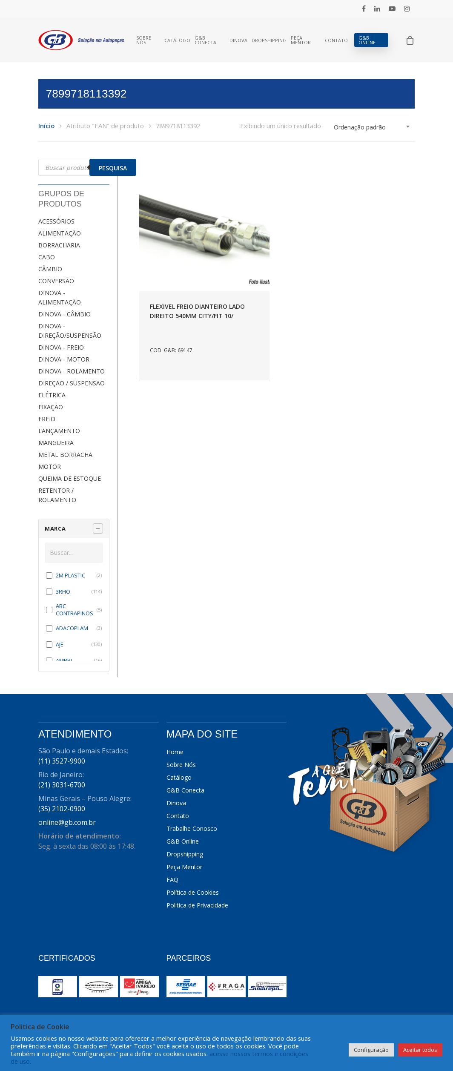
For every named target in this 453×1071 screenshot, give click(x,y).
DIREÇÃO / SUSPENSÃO (71, 383)
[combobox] (372, 127)
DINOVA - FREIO (61, 347)
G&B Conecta (205, 40)
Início (46, 125)
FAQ (172, 880)
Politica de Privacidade (197, 905)
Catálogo (177, 40)
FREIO (46, 419)
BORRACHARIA (59, 245)
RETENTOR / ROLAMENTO (57, 495)
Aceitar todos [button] (420, 1050)
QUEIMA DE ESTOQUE (69, 478)
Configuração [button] (371, 1050)
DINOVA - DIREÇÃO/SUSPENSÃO (69, 330)
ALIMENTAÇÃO (59, 233)
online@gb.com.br (67, 822)
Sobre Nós (143, 40)
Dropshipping (269, 40)
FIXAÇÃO (50, 407)
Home (174, 752)
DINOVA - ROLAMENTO (71, 371)
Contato (336, 40)
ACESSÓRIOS (56, 221)
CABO (46, 257)
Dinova (238, 40)
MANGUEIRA (56, 443)
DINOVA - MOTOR (63, 359)
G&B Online (367, 40)
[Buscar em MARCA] (74, 553)
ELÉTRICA (52, 395)
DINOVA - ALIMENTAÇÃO (59, 297)
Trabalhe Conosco (191, 828)
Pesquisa (113, 168)
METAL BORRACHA (65, 455)
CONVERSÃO (56, 281)
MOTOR (49, 466)
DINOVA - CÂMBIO (64, 314)
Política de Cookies (192, 892)
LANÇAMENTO (59, 431)
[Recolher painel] (98, 528)
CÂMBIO (50, 269)
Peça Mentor (301, 40)
